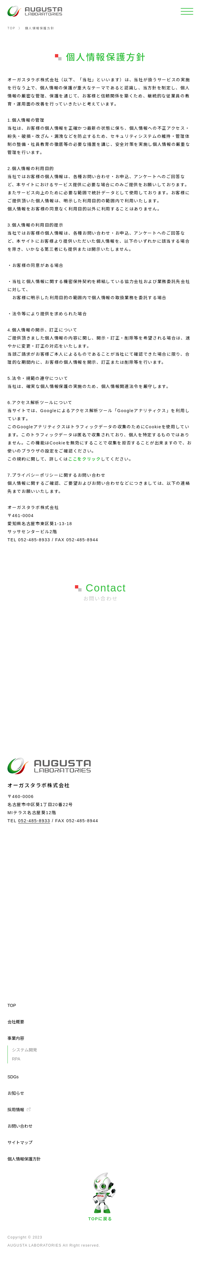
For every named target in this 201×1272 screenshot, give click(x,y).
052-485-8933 (34, 820)
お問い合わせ (20, 1126)
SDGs (13, 1076)
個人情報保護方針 (24, 1159)
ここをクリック (84, 459)
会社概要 (15, 1021)
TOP (11, 28)
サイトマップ (20, 1142)
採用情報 (15, 1109)
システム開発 (24, 1050)
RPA (16, 1059)
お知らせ (15, 1093)
